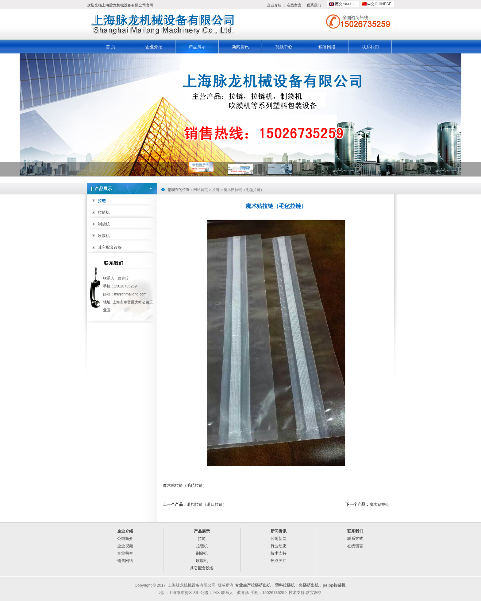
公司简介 (125, 538)
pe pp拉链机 (334, 585)
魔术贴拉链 (379, 504)
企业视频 (125, 546)
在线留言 (294, 5)
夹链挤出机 (309, 585)
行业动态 (279, 546)
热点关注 (279, 560)
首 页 (111, 46)
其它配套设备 (110, 247)
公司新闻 (279, 538)
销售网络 (327, 46)
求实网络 (314, 592)
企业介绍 (274, 5)
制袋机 (104, 224)
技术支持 (279, 553)
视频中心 (283, 46)
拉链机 (104, 212)
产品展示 (197, 46)
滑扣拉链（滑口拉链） (207, 504)
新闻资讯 (240, 46)
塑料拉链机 (285, 585)
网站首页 (200, 190)
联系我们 (313, 5)
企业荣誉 (125, 553)
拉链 (102, 200)
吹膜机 (104, 235)
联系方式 (355, 538)
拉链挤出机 (261, 585)
